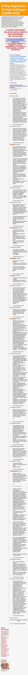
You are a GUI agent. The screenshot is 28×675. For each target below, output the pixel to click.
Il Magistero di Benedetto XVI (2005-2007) (4, 642)
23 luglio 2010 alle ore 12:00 (18, 316)
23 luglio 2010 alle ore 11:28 (18, 273)
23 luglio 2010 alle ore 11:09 (18, 200)
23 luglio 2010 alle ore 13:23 (18, 405)
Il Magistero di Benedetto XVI (4, 640)
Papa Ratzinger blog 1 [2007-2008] (5, 656)
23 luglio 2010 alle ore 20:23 (18, 459)
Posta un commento (13, 617)
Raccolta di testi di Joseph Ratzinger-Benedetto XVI (4, 645)
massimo (13, 318)
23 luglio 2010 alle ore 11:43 (18, 283)
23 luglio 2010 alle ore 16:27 (18, 444)
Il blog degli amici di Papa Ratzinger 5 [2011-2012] (5, 638)
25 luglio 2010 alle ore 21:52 (18, 615)
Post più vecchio (23, 619)
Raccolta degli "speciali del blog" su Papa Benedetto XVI (5, 648)
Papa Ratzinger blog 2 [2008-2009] (5, 654)
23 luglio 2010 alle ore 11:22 (18, 245)
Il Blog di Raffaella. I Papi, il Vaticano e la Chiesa (5, 635)
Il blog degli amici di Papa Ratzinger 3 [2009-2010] (13, 9)
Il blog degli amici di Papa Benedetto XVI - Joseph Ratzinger (5, 632)
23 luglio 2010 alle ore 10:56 (18, 124)
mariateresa (14, 227)
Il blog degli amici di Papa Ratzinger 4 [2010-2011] (5, 651)
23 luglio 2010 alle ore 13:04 (18, 351)
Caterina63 (14, 471)
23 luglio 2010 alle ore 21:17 (18, 557)
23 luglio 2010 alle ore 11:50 (18, 305)
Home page (18, 620)
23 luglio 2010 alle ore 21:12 (18, 469)
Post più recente (13, 619)
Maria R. (13, 144)
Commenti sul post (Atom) (19, 623)
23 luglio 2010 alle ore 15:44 (18, 421)
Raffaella (13, 258)
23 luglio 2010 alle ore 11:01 (18, 185)
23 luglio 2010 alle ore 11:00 (18, 142)
